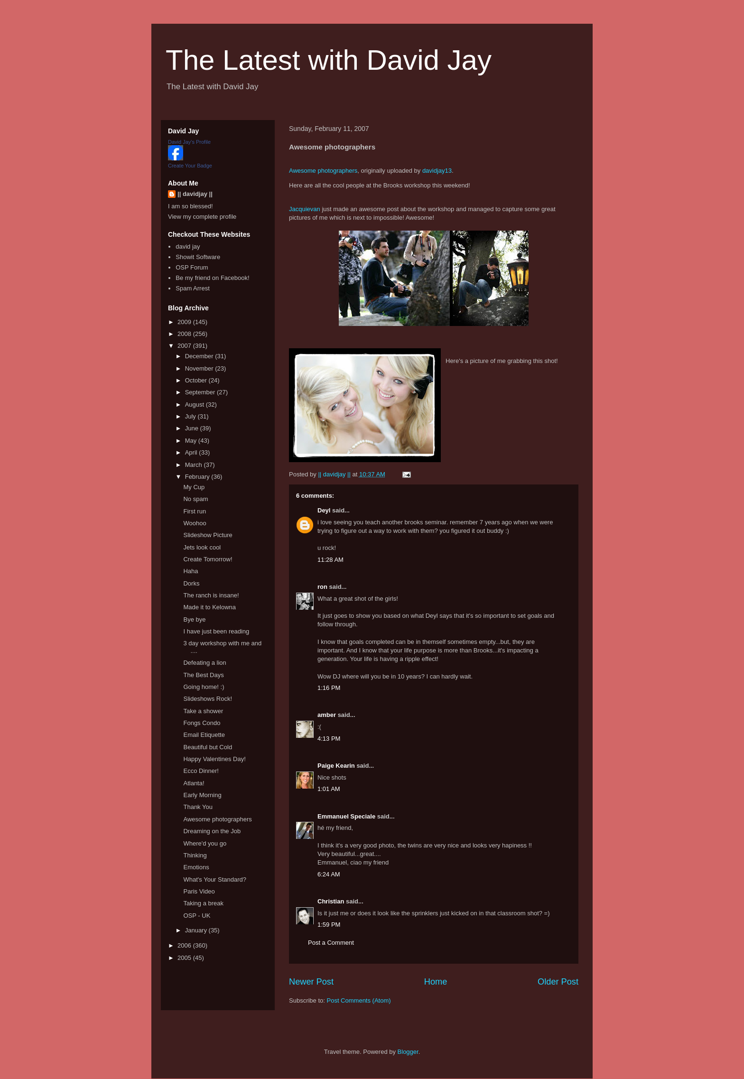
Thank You (197, 806)
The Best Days (203, 675)
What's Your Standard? (214, 879)
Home (435, 981)
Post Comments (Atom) (359, 1000)
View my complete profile (202, 216)
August (195, 404)
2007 (185, 345)
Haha (190, 571)
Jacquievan (304, 209)
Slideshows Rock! (207, 698)
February (198, 476)
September (201, 392)
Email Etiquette (203, 734)
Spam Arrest (193, 288)
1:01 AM (328, 788)
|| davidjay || (195, 193)
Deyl (323, 510)
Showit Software (198, 256)
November (200, 368)
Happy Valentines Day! (214, 759)
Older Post (558, 981)
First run (194, 511)
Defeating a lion (204, 662)
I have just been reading (216, 631)
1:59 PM (328, 924)
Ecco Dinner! (200, 770)
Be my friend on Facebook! (212, 277)
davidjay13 (437, 170)
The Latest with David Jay (329, 60)
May (191, 440)
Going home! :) (203, 686)
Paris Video (198, 891)
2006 (185, 945)
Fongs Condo (201, 722)
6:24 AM (328, 874)
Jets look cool (202, 547)
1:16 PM (328, 687)
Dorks (191, 583)
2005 (185, 957)
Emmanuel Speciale (346, 816)
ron (322, 586)
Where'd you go (204, 843)
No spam (195, 498)
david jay (188, 246)
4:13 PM (328, 738)
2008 (185, 333)
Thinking (194, 855)
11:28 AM (330, 559)
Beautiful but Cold (207, 747)
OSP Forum (192, 267)
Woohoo (194, 523)
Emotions (196, 867)
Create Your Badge (190, 165)
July (191, 416)
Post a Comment (331, 942)
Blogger (408, 1051)
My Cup (194, 487)
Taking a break (203, 903)
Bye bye (194, 619)
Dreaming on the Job (212, 831)
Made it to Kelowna (209, 607)
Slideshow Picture (207, 535)
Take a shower (203, 711)
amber (326, 714)
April (192, 452)
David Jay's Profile (189, 142)
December (200, 356)
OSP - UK (196, 915)
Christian (330, 901)
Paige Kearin (336, 765)
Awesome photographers (323, 170)
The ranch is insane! (211, 595)
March (194, 464)
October (197, 380)
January (197, 930)
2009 (185, 322)
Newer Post (311, 981)
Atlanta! (193, 783)
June (192, 428)
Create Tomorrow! (207, 559)
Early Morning (202, 795)
